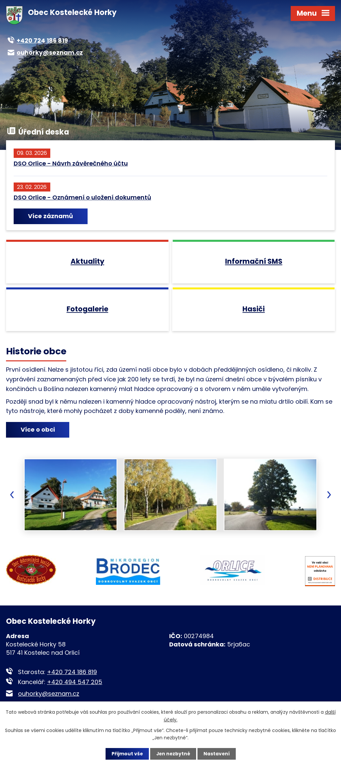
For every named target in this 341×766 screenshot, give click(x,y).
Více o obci (38, 434)
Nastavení (217, 753)
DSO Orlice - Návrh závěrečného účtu (71, 163)
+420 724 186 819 (72, 676)
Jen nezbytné (173, 753)
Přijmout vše (126, 753)
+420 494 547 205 (74, 686)
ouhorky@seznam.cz (48, 698)
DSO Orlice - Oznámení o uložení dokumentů (82, 197)
